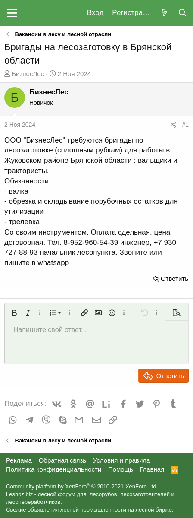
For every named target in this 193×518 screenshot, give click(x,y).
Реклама (19, 460)
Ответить (174, 278)
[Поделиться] (173, 125)
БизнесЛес (28, 73)
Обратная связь (63, 460)
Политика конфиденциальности (53, 469)
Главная (152, 469)
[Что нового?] (164, 13)
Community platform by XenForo (82, 486)
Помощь (120, 469)
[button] (12, 13)
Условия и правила (121, 460)
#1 (185, 124)
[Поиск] (182, 13)
